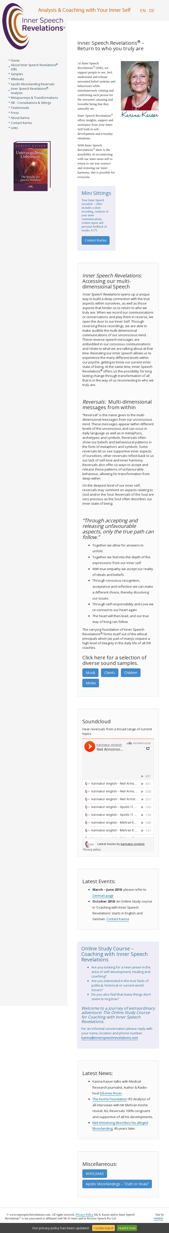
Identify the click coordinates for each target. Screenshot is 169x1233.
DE (152, 10)
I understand (103, 1228)
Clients (109, 672)
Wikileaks (17, 79)
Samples (17, 74)
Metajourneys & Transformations (34, 98)
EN (143, 10)
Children (130, 672)
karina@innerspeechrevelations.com (109, 1037)
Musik (90, 672)
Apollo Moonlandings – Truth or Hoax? (117, 1183)
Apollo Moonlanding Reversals (32, 84)
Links (14, 128)
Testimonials (20, 108)
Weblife (158, 1218)
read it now (127, 1228)
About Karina (20, 118)
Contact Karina (21, 123)
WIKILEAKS (95, 1173)
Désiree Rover (111, 1093)
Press (15, 113)
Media (91, 683)
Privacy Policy (84, 1214)
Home (15, 60)
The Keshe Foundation (109, 1099)
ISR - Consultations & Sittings (31, 103)
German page (103, 895)
